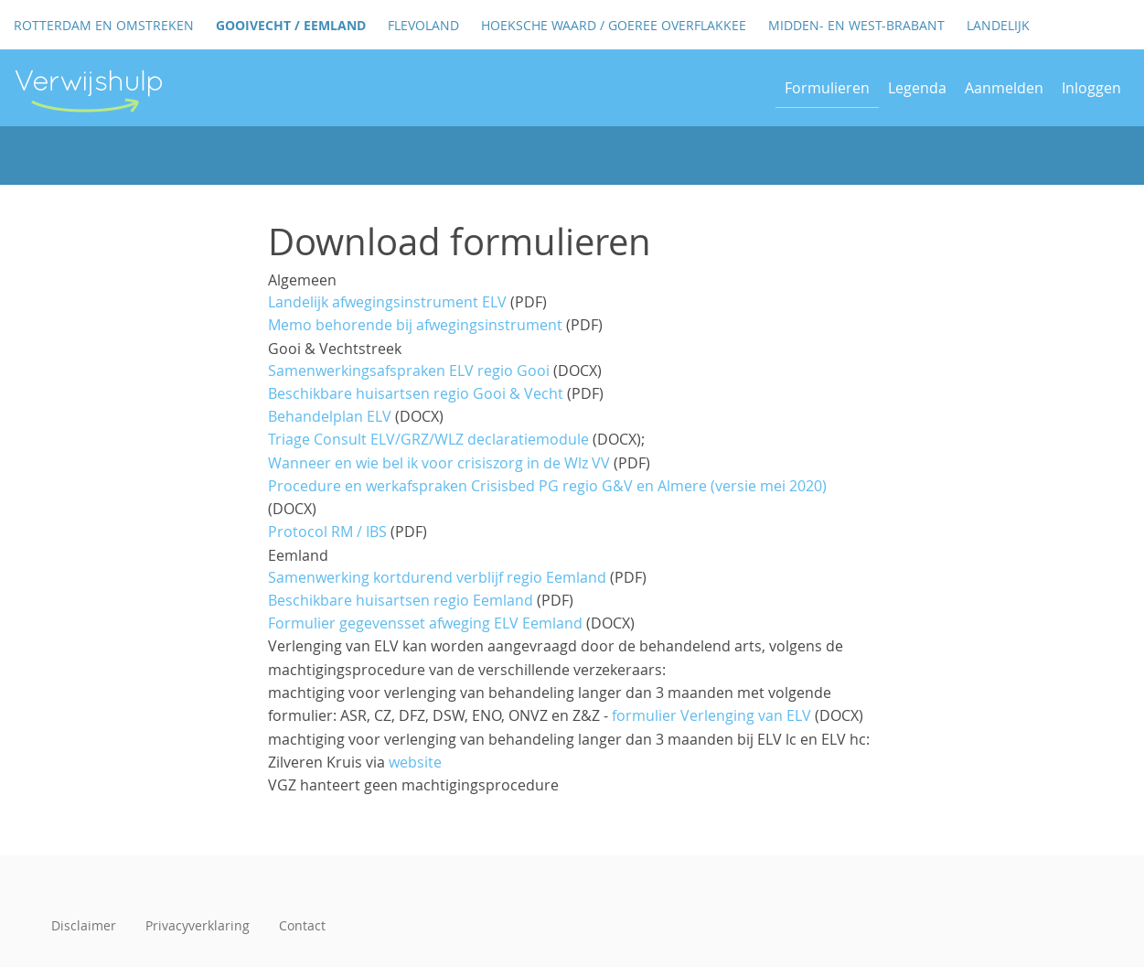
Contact (302, 925)
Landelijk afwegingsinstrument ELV (387, 302)
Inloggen (1091, 88)
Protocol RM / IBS (327, 531)
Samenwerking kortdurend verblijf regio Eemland (437, 577)
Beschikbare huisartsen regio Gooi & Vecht (415, 393)
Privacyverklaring (197, 925)
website (415, 762)
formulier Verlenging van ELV (711, 715)
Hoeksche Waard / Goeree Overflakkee (613, 25)
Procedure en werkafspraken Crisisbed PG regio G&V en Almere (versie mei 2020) (547, 486)
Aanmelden (1004, 88)
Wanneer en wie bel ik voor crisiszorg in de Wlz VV (439, 463)
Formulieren (827, 88)
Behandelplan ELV (329, 416)
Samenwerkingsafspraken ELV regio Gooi (409, 370)
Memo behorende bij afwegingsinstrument (415, 325)
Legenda (917, 88)
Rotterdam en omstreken (104, 25)
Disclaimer (83, 925)
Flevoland (423, 25)
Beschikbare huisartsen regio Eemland (400, 600)
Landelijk (998, 25)
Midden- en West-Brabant (856, 25)
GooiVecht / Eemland (291, 25)
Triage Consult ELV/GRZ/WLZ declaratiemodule (428, 439)
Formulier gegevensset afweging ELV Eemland (425, 623)
